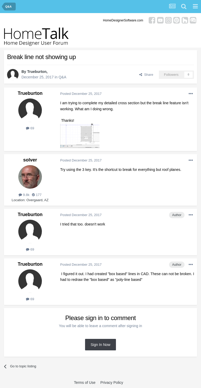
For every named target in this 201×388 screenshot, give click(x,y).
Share (146, 75)
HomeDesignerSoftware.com (123, 20)
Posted (81, 94)
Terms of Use (84, 382)
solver (30, 160)
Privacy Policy (111, 382)
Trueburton (37, 72)
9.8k (24, 195)
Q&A (62, 77)
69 (30, 128)
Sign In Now (100, 345)
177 (36, 195)
